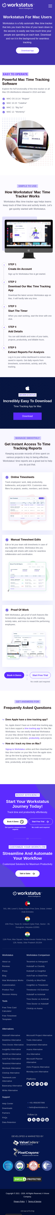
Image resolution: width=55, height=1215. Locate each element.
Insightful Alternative (11, 1049)
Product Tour (8, 990)
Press (4, 971)
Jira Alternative (33, 1054)
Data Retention (9, 1122)
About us (6, 961)
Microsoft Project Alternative (39, 1035)
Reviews (6, 966)
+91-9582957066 (37, 1103)
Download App (27, 50)
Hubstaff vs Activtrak (36, 994)
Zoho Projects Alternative (38, 1067)
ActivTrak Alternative (11, 1059)
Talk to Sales (25, 874)
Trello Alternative (34, 1040)
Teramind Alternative (11, 1063)
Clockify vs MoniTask (36, 980)
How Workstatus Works (12, 980)
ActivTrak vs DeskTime (37, 976)
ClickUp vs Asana (35, 1008)
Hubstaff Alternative (11, 1035)
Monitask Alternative (11, 1068)
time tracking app (32, 728)
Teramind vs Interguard (37, 961)
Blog (4, 976)
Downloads (7, 1108)
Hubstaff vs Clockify (36, 966)
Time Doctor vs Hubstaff (38, 1004)
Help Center (7, 1103)
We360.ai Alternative (11, 1054)
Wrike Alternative (10, 1090)
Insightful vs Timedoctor (37, 985)
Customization (8, 985)
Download (27, 416)
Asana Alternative (35, 1049)
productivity (34, 738)
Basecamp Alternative (12, 1086)
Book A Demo (14, 675)
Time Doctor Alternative (13, 1045)
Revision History (9, 994)
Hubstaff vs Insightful (36, 971)
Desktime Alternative (11, 1040)
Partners (6, 1113)
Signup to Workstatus (15, 749)
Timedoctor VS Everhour (38, 990)
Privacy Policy (19, 1202)
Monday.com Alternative (37, 1072)
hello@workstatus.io (38, 1107)
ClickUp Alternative (11, 1073)
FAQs (4, 1118)
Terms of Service (34, 1202)
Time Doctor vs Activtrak (38, 999)
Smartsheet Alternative (37, 1045)
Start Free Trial (40, 675)
